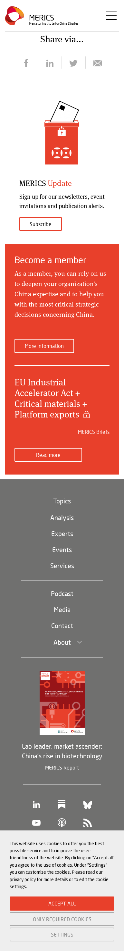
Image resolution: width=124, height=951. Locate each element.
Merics (41, 17)
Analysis (62, 517)
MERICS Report (62, 767)
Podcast (62, 593)
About (62, 642)
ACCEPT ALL (62, 903)
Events (62, 549)
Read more (48, 455)
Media (62, 609)
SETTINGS (62, 934)
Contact (62, 625)
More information (44, 346)
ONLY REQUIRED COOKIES (62, 919)
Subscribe (41, 224)
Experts (62, 533)
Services (62, 565)
